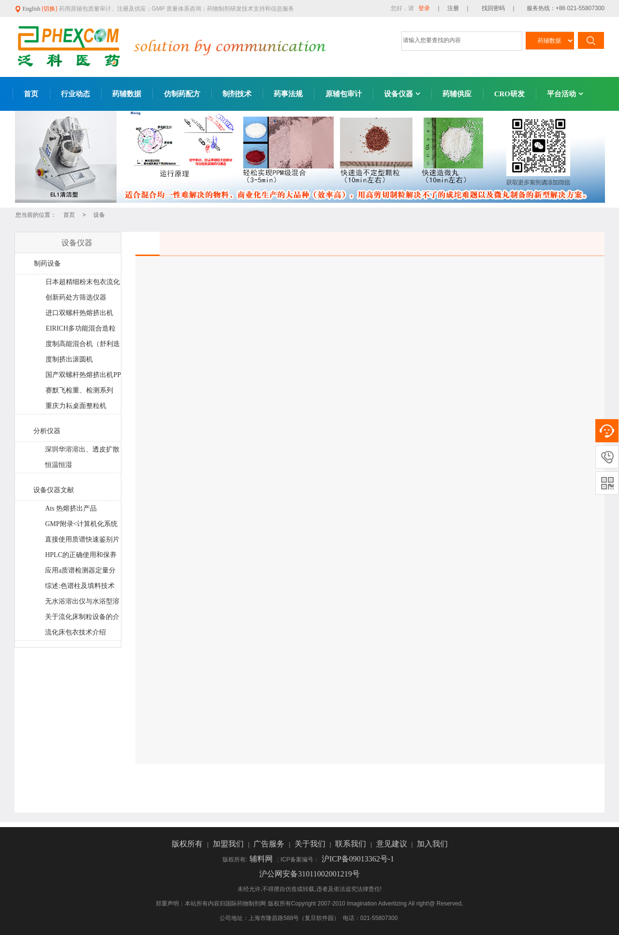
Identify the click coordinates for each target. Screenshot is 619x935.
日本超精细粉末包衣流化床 (82, 284)
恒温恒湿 (58, 464)
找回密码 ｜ (496, 8)
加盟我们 (229, 844)
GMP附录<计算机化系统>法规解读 (81, 526)
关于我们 (311, 844)
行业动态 (75, 94)
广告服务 (269, 844)
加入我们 (432, 844)
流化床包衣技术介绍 (75, 632)
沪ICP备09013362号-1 (358, 859)
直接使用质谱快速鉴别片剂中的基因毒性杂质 (81, 541)
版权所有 (188, 844)
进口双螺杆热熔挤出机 (79, 313)
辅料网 (262, 859)
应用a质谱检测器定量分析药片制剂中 (80, 572)
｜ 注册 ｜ (453, 8)
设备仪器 (402, 94)
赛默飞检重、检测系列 (79, 390)
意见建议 (392, 844)
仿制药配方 (182, 94)
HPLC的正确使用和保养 (81, 554)
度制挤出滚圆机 (69, 359)
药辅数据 (126, 94)
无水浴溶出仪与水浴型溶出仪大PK (81, 603)
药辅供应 (457, 94)
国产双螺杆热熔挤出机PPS (83, 377)
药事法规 (288, 94)
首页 (31, 94)
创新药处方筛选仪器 (75, 297)
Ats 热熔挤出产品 (71, 508)
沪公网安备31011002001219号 (309, 874)
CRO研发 (509, 94)
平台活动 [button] (565, 94)
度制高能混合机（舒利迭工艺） (82, 346)
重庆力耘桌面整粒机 (75, 405)
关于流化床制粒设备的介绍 (81, 619)
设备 (99, 214)
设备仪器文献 (53, 490)
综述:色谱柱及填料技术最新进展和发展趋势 (79, 588)
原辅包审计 (343, 94)
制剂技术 (236, 94)
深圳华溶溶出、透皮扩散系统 (81, 451)
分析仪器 (46, 431)
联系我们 (351, 844)
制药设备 (47, 263)
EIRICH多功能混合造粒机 (80, 330)
